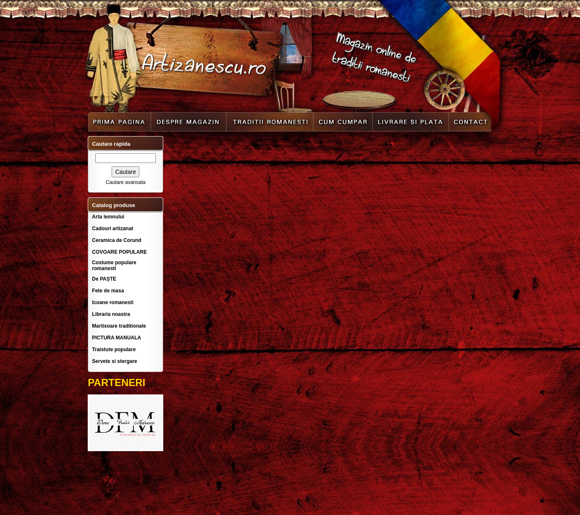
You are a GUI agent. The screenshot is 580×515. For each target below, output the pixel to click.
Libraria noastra (111, 314)
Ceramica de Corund (116, 240)
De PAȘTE (104, 279)
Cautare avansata (126, 182)
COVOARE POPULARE (119, 252)
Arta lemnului (108, 217)
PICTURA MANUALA (116, 338)
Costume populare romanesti (114, 265)
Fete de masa (108, 291)
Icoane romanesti (112, 302)
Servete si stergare (114, 361)
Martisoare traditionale (119, 326)
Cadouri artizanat (112, 228)
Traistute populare (114, 349)
